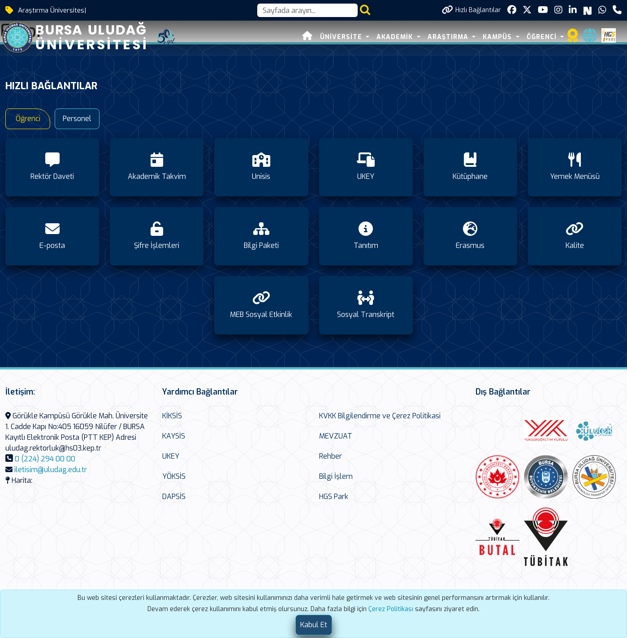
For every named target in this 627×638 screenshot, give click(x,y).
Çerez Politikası (390, 609)
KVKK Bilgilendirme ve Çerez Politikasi (380, 416)
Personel (77, 118)
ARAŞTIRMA (449, 37)
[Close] (313, 625)
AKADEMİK (396, 37)
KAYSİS (173, 436)
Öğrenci (28, 118)
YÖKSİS (174, 476)
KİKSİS (172, 416)
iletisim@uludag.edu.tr (50, 469)
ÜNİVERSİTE (342, 37)
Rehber (330, 456)
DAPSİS (174, 496)
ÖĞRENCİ (543, 37)
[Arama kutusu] (307, 10)
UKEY (170, 456)
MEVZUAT (335, 436)
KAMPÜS (499, 37)
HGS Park (333, 496)
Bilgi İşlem (336, 476)
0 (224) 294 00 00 (45, 459)
